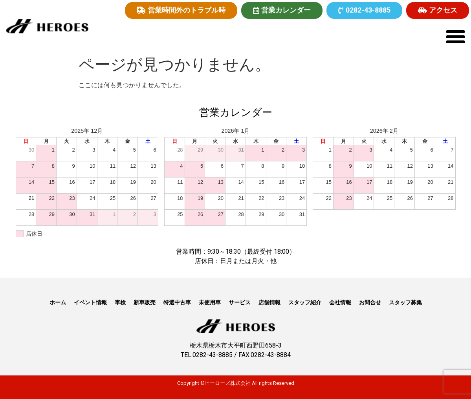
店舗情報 (269, 302)
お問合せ (370, 302)
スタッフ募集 (405, 302)
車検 (120, 302)
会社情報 (340, 302)
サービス (240, 302)
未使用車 (210, 302)
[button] (455, 36)
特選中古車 (177, 302)
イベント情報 (90, 302)
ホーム (57, 302)
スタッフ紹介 (304, 302)
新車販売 (145, 302)
